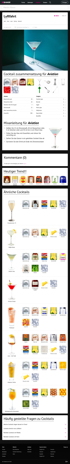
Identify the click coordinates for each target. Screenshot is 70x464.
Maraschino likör (8, 102)
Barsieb (38, 102)
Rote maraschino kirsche (10, 110)
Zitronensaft (7, 107)
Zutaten (45, 2)
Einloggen (64, 2)
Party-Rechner (16, 449)
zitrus (8, 21)
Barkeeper (30, 2)
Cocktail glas (39, 99)
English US (42, 456)
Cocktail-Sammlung (17, 451)
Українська (53, 451)
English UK (42, 449)
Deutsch (41, 451)
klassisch (20, 21)
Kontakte (29, 451)
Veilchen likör (10, 105)
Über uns (29, 449)
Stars (14, 454)
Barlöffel (38, 116)
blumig (15, 21)
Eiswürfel (6, 113)
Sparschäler (39, 113)
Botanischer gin (8, 99)
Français (52, 449)
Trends (23, 2)
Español (41, 454)
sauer (11, 21)
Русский (52, 454)
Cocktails (38, 2)
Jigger (37, 105)
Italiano (52, 456)
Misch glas (39, 107)
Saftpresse (39, 110)
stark (5, 21)
